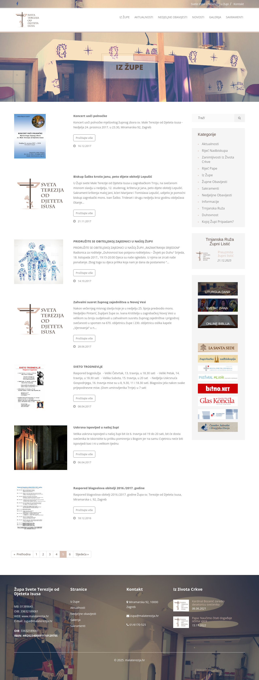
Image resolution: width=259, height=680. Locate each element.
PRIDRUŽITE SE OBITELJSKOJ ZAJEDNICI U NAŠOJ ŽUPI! (113, 241)
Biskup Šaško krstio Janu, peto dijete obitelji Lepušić (112, 176)
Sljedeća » (82, 554)
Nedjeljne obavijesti (172, 17)
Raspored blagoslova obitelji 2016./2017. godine (108, 488)
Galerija (215, 17)
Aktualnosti (143, 17)
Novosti (198, 17)
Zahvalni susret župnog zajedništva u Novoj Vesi (109, 302)
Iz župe (124, 17)
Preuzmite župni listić (226, 254)
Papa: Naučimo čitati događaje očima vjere (212, 619)
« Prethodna (22, 554)
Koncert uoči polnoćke (90, 116)
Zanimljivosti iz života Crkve (218, 159)
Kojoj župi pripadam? (218, 221)
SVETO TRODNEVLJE (88, 366)
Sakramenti (234, 17)
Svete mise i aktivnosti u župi (210, 4)
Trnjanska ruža (213, 208)
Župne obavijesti (214, 182)
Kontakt (239, 4)
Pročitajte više (84, 138)
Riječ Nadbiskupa (215, 150)
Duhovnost (210, 215)
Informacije (210, 201)
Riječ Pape (209, 168)
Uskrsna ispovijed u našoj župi (96, 427)
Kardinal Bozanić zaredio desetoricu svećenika (208, 602)
